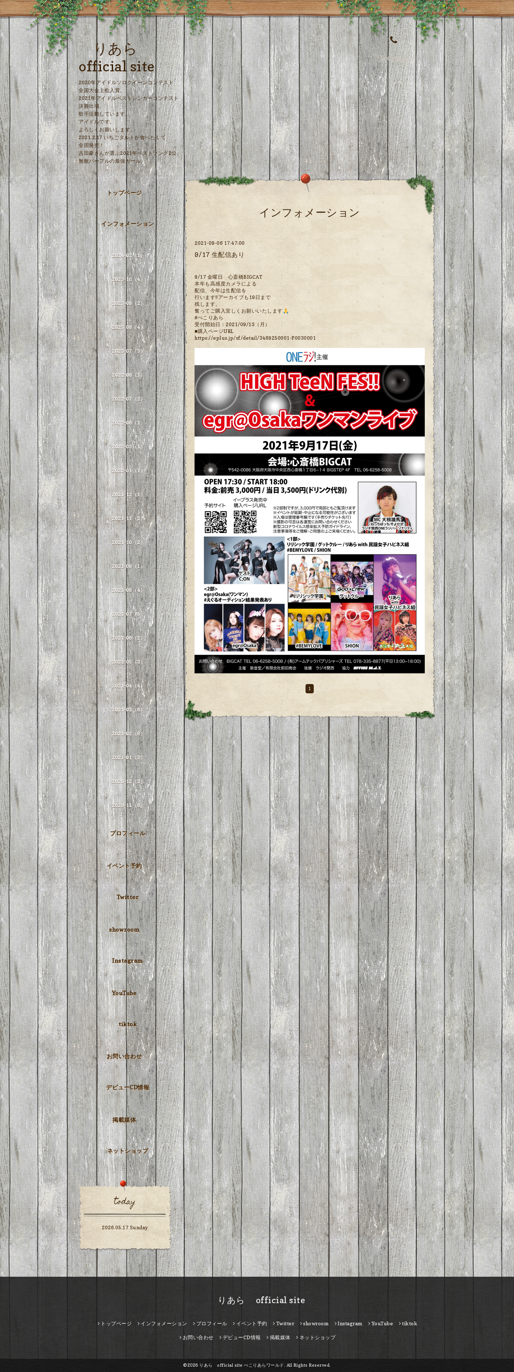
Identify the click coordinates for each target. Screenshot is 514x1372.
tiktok (128, 1024)
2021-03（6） (128, 710)
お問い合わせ (124, 1056)
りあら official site (257, 1300)
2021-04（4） (128, 686)
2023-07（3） (128, 351)
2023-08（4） (128, 327)
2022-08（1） (128, 375)
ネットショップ (127, 1150)
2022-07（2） (128, 399)
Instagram (127, 960)
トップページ (124, 192)
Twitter (128, 897)
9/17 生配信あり (220, 254)
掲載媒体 (124, 1119)
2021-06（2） (128, 638)
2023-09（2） (128, 303)
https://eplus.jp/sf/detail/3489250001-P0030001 (255, 338)
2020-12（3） (128, 781)
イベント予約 (124, 865)
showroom (124, 929)
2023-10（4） (128, 279)
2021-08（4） (128, 590)
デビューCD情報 (127, 1087)
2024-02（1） (128, 255)
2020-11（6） (128, 805)
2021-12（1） (128, 494)
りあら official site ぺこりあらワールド (241, 1365)
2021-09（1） (128, 566)
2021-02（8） (128, 733)
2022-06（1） (128, 423)
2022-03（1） (128, 447)
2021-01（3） (128, 757)
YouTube (124, 993)
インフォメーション (127, 223)
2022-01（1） (128, 470)
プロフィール (127, 833)
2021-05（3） (128, 662)
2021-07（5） (128, 614)
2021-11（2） (128, 518)
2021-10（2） (128, 542)
